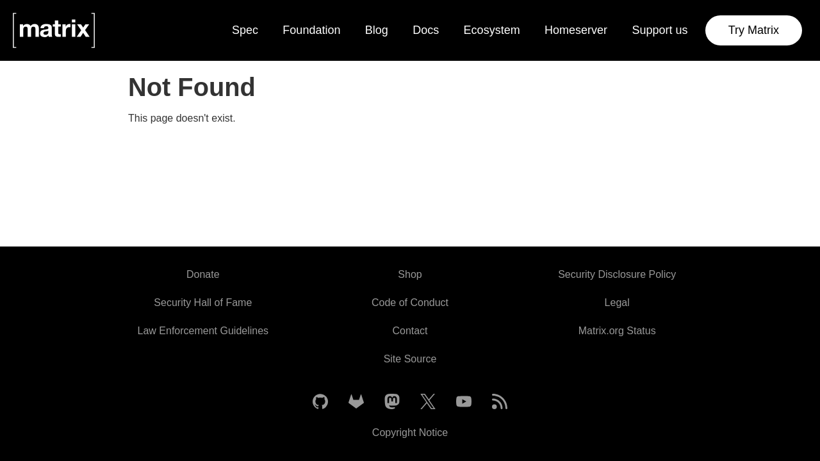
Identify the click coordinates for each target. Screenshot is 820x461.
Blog (376, 30)
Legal (617, 302)
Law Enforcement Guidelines (203, 330)
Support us (659, 30)
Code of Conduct (410, 302)
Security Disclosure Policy (617, 274)
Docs (426, 30)
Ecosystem (492, 30)
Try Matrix (753, 30)
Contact (409, 330)
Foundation (311, 30)
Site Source (410, 358)
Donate (203, 274)
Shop (410, 274)
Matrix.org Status (617, 330)
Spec (245, 30)
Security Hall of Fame (203, 302)
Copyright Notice (410, 432)
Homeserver (576, 30)
